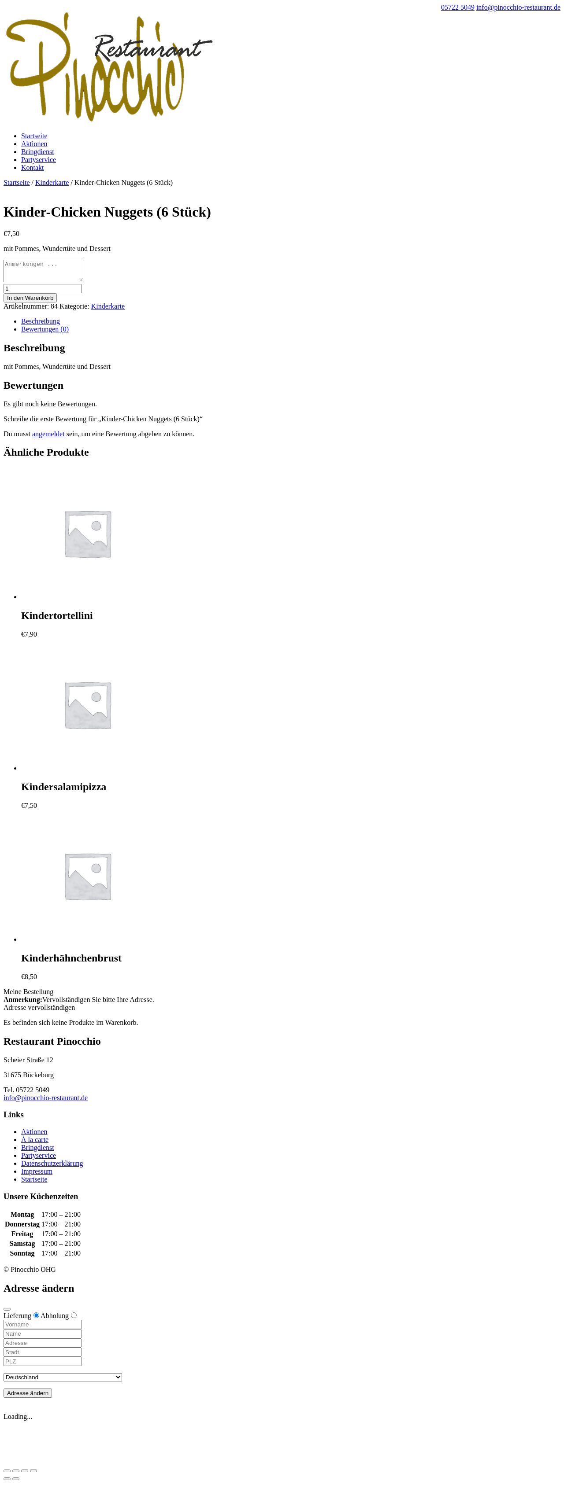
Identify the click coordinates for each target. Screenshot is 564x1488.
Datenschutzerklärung (52, 1167)
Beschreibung (40, 325)
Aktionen (34, 143)
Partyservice (38, 159)
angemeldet (48, 438)
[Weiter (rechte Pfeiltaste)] (15, 1482)
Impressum (36, 1175)
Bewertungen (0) (45, 333)
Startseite (34, 136)
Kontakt (32, 167)
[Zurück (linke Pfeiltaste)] (7, 1482)
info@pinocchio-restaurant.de (46, 1101)
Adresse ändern (27, 1397)
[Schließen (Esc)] (7, 1474)
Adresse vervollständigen (39, 1011)
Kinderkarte (52, 182)
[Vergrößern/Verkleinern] (33, 1474)
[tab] (290, 325)
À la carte (34, 1143)
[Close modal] (7, 1313)
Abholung (59, 1319)
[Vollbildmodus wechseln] (24, 1474)
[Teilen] (15, 1474)
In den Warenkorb (30, 301)
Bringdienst (37, 151)
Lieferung (21, 1319)
